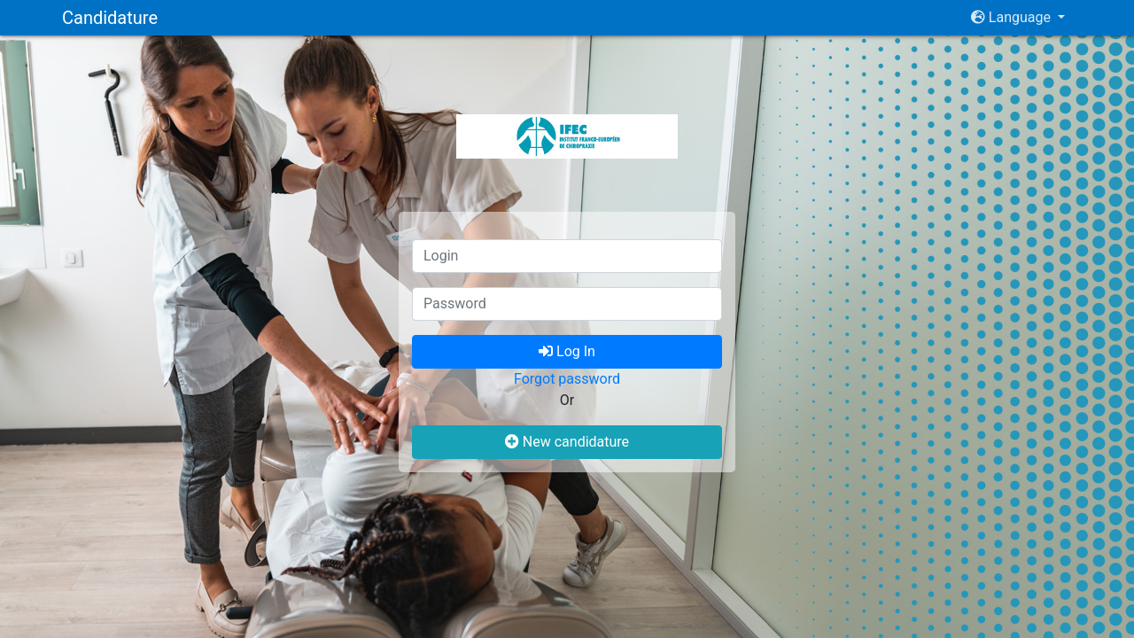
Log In (567, 351)
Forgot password (567, 378)
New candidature (567, 441)
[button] (1018, 17)
